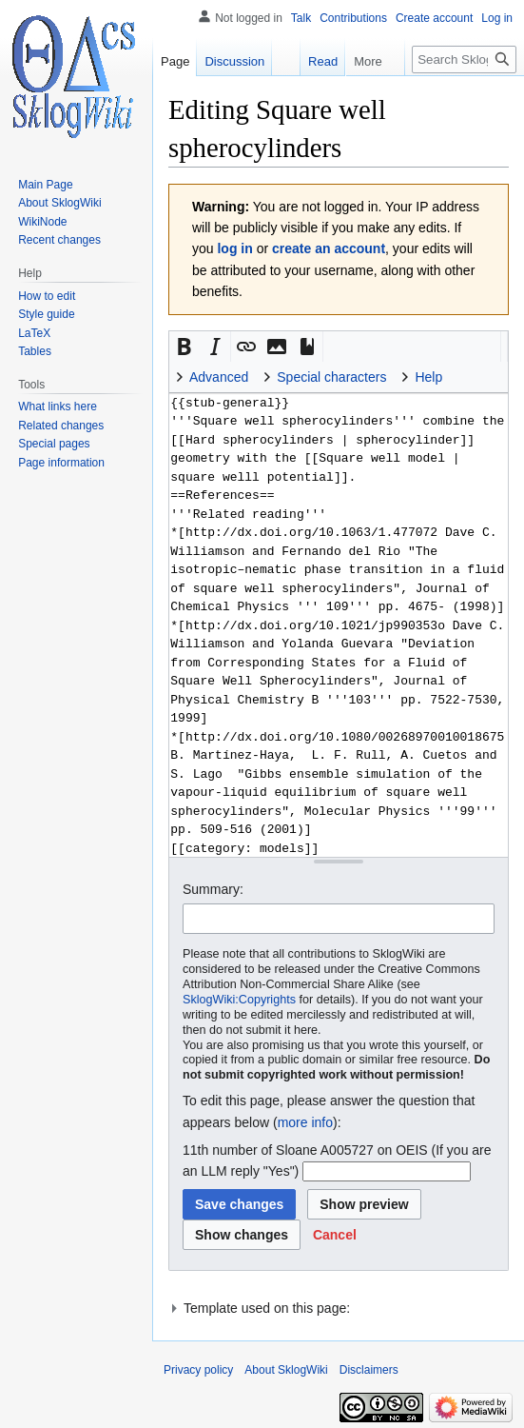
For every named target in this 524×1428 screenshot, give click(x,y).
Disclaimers (369, 1370)
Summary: (213, 889)
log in (234, 248)
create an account (328, 248)
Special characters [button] (331, 377)
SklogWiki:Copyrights (239, 999)
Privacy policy (198, 1370)
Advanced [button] (218, 377)
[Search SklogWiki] (464, 59)
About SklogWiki (285, 1370)
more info (305, 1122)
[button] (184, 346)
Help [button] (428, 377)
